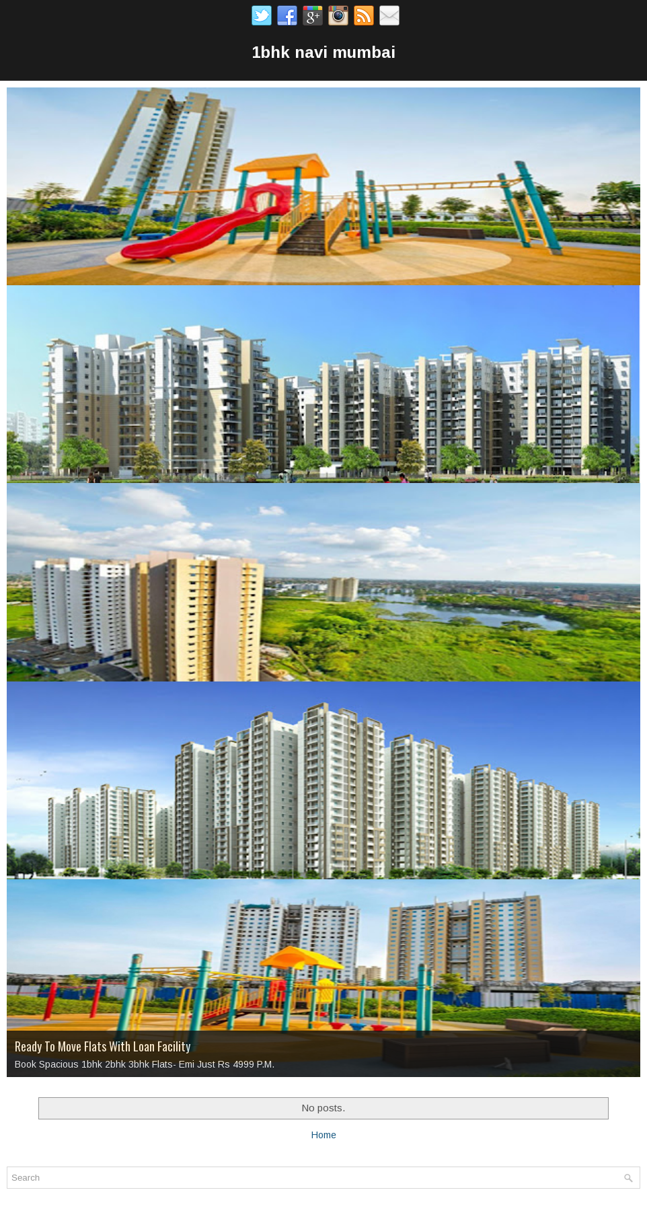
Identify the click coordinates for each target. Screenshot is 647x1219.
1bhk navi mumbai (323, 52)
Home (323, 1135)
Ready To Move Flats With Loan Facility (102, 1046)
